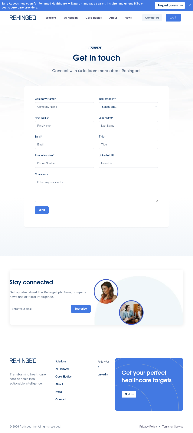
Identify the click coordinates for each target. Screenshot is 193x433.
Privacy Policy (148, 426)
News (128, 18)
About (113, 18)
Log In (173, 18)
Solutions (51, 18)
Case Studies (94, 18)
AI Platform (71, 18)
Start (127, 394)
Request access (168, 6)
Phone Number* (44, 155)
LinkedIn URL (106, 155)
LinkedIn (103, 375)
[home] (23, 17)
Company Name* (45, 98)
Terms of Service (172, 426)
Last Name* (106, 117)
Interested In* (107, 98)
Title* (102, 136)
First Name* (42, 117)
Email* (38, 136)
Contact (60, 399)
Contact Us (152, 18)
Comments (41, 174)
